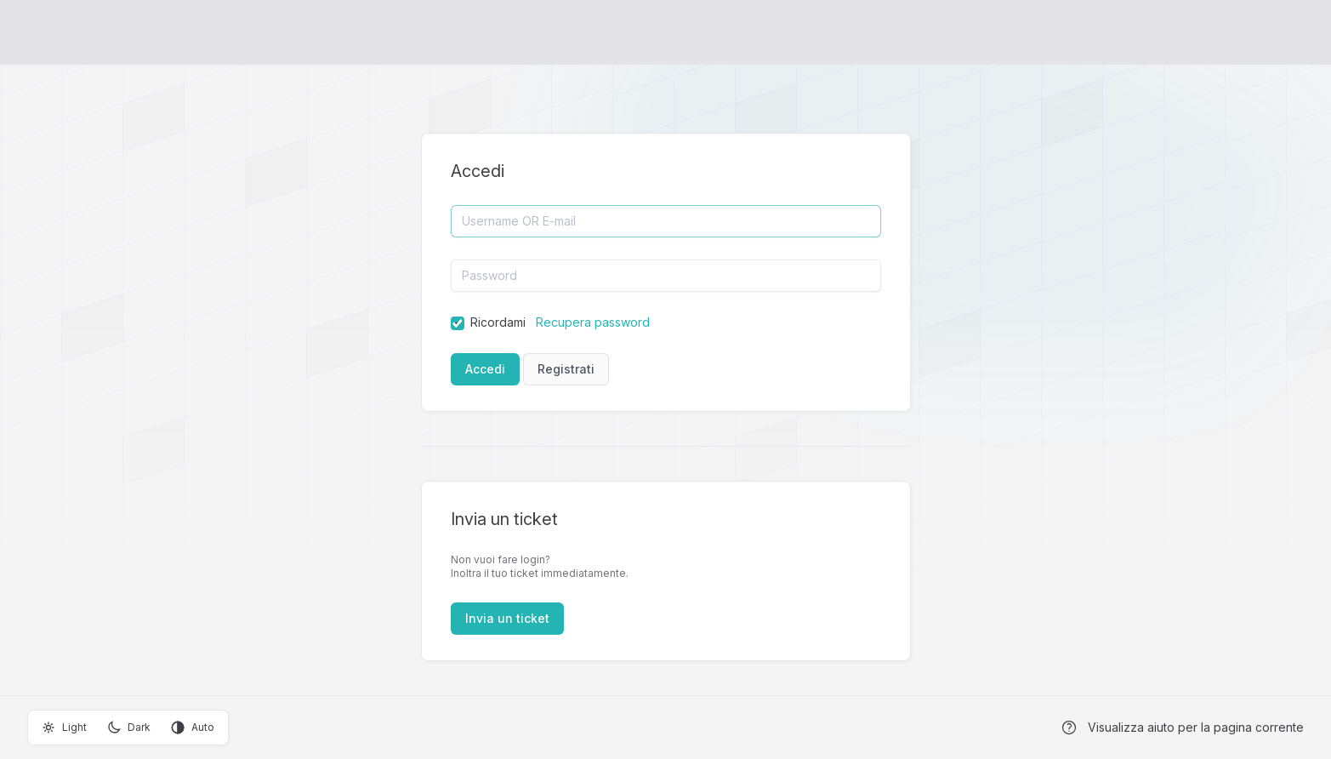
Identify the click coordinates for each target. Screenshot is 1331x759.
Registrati (566, 369)
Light (64, 727)
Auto (192, 727)
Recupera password (593, 322)
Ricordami (498, 322)
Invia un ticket (507, 618)
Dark (129, 727)
